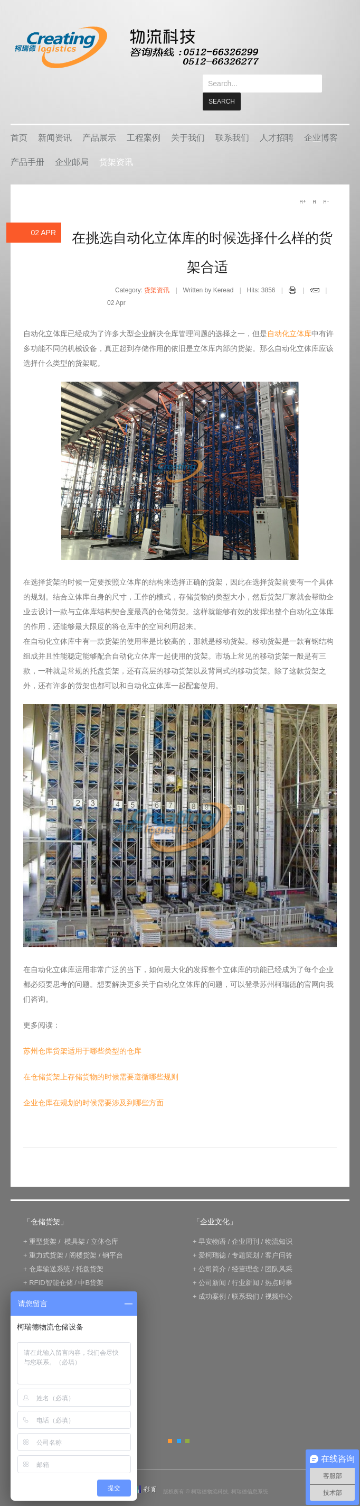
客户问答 (278, 1237)
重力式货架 (46, 1237)
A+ (302, 183)
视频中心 (278, 1278)
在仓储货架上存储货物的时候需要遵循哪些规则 (100, 1059)
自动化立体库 (289, 315)
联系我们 (232, 119)
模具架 (74, 1223)
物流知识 (278, 1223)
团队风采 (278, 1251)
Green (187, 1423)
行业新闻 (245, 1265)
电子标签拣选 (49, 1278)
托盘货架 (89, 1251)
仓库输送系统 (49, 1251)
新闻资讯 (55, 119)
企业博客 (321, 119)
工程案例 (143, 119)
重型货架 (42, 1223)
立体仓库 (104, 1223)
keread (136, 47)
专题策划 (245, 1237)
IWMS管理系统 (99, 1278)
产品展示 (99, 119)
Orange (170, 1423)
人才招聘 (276, 119)
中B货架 (90, 1265)
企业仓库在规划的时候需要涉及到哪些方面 (93, 1084)
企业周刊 (245, 1223)
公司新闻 (212, 1265)
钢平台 (112, 1237)
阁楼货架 (83, 1237)
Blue (179, 1423)
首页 (19, 119)
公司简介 (212, 1251)
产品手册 (27, 144)
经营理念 (245, 1251)
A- (325, 183)
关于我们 (188, 119)
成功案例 (212, 1278)
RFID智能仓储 (50, 1265)
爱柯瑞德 (212, 1237)
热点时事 (278, 1265)
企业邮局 (72, 144)
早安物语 (212, 1223)
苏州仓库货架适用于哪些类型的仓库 (82, 1033)
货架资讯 (116, 144)
